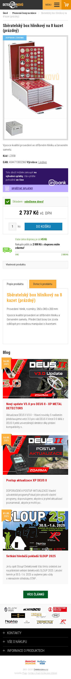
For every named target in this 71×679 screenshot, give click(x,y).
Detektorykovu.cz (41, 669)
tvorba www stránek (49, 673)
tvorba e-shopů (34, 673)
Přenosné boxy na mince (24, 13)
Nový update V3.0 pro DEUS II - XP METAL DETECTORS (34, 406)
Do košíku (43, 226)
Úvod (5, 13)
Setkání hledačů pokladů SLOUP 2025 (31, 556)
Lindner (42, 162)
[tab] (15, 284)
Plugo (24, 673)
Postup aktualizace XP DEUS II (26, 480)
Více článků (35, 594)
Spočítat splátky (22, 188)
